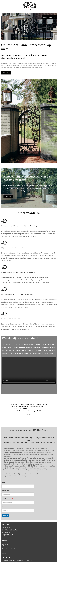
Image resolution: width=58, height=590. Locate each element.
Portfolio (8, 196)
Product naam (6, 507)
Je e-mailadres (6, 490)
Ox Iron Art (5, 544)
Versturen (5, 515)
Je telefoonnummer (7, 499)
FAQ (3, 545)
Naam (4, 482)
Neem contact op (49, 17)
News (3, 547)
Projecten (6, 73)
